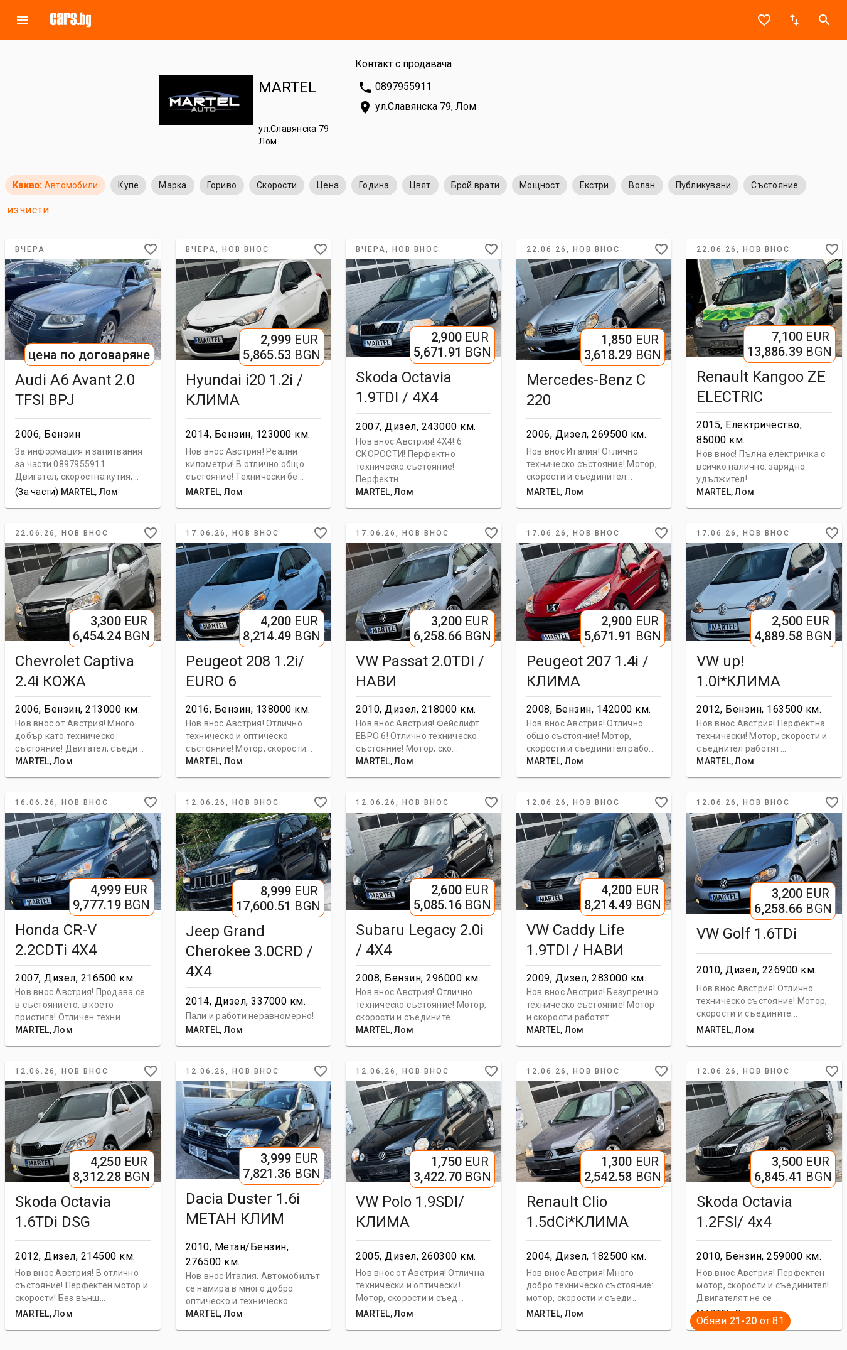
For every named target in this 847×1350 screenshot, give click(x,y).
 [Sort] (794, 20)
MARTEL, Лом (90, 492)
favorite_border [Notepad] (764, 20)
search (824, 20)
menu (22, 20)
